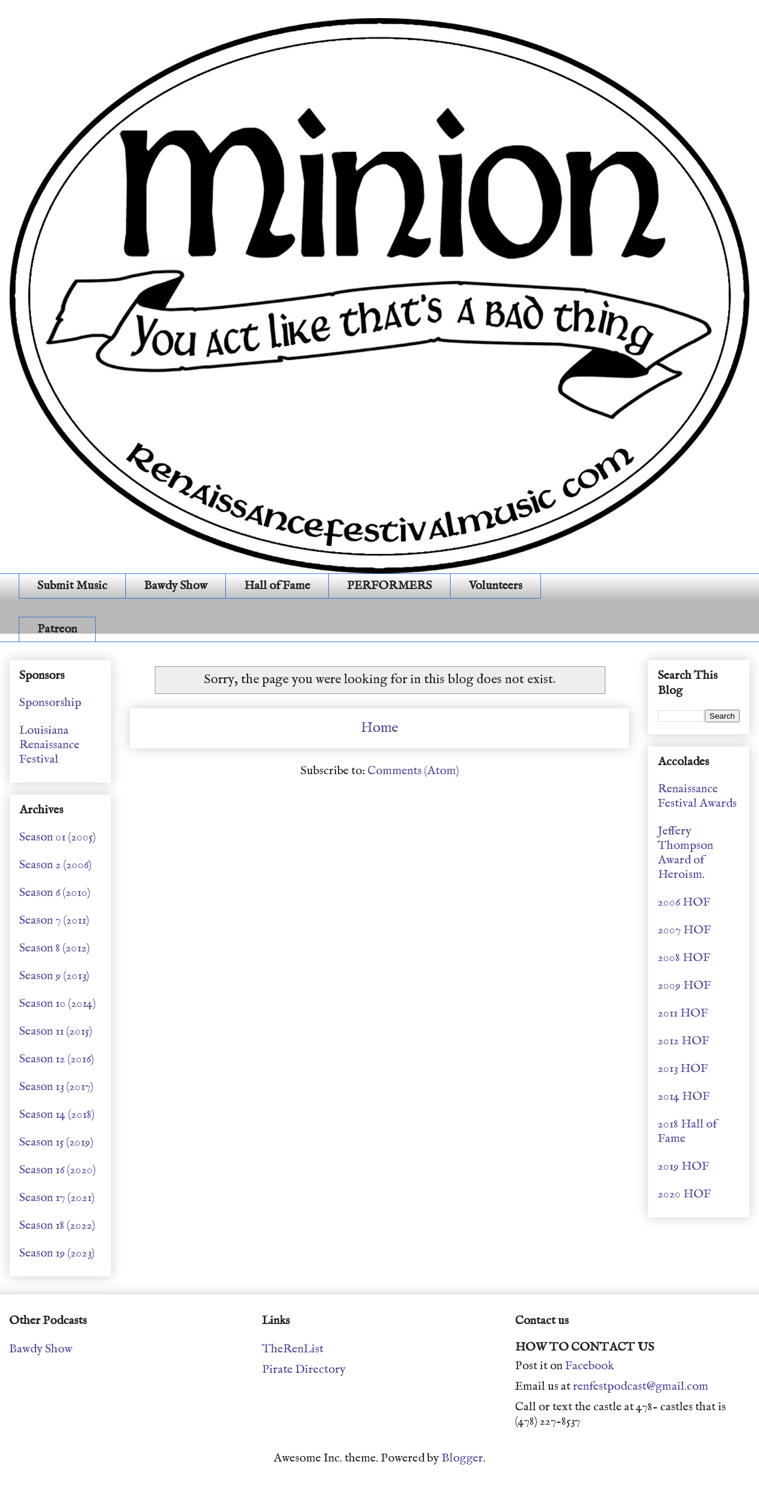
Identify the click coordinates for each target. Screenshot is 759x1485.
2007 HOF (684, 930)
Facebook (589, 1365)
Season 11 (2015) (55, 1031)
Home (379, 728)
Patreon (57, 629)
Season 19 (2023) (57, 1253)
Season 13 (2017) (56, 1086)
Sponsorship (50, 702)
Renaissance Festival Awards (697, 796)
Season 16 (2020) (57, 1170)
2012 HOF (683, 1040)
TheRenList (292, 1349)
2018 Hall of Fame (687, 1131)
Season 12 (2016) (56, 1059)
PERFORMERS (389, 585)
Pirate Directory (304, 1369)
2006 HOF (684, 902)
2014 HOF (684, 1096)
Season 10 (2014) (57, 1003)
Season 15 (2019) (56, 1142)
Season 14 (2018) (57, 1114)
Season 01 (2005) (57, 837)
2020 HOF (684, 1194)
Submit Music (72, 585)
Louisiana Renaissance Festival (49, 745)
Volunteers (495, 585)
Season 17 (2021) (57, 1197)
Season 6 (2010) (54, 892)
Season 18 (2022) (57, 1225)
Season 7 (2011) (54, 920)
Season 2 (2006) (55, 864)
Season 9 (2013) (54, 975)
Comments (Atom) (413, 770)
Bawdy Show (175, 585)
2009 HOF (684, 985)
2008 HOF (684, 957)
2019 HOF (683, 1166)
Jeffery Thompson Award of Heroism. (685, 853)
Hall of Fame (277, 585)
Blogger (462, 1458)
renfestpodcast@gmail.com (640, 1386)
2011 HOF (683, 1013)
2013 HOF (683, 1068)
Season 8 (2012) (54, 948)
